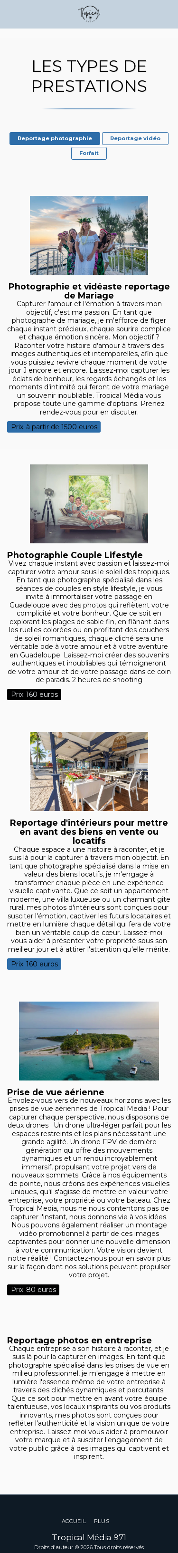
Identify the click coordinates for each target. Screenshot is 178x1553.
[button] (10, 14)
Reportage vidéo (135, 138)
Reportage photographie (55, 138)
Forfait (89, 153)
